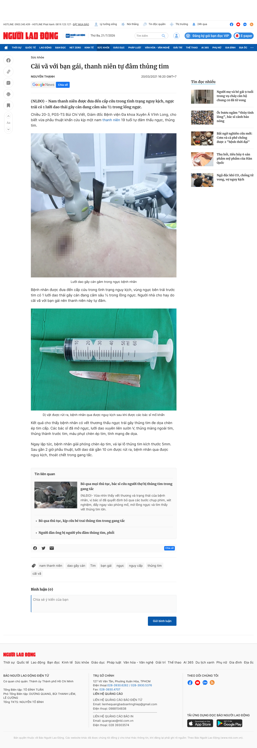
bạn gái (106, 566)
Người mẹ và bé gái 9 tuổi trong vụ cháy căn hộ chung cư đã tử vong (235, 96)
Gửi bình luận (162, 621)
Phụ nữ (217, 47)
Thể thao (192, 47)
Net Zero (75, 47)
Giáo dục (119, 47)
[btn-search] (163, 36)
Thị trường (179, 24)
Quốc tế (30, 47)
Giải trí (177, 47)
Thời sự (17, 47)
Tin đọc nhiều (203, 81)
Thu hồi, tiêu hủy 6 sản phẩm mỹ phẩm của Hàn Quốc (234, 158)
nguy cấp (135, 566)
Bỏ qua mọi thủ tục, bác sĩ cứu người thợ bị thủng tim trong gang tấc (126, 486)
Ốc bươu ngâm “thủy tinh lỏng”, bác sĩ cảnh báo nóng (235, 117)
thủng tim (155, 566)
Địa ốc (243, 47)
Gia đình (230, 47)
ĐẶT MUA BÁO (81, 24)
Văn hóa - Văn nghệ (157, 47)
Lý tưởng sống (105, 24)
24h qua (199, 24)
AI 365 (205, 47)
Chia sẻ (63, 84)
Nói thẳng (130, 24)
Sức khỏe (103, 47)
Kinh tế (89, 47)
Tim (93, 566)
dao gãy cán (76, 566)
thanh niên (111, 120)
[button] (8, 115)
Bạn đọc (60, 47)
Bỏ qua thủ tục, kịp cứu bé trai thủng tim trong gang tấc (82, 521)
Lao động (45, 47)
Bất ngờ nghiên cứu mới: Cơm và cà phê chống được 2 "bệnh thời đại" (234, 138)
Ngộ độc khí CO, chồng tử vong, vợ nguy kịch (235, 177)
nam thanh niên (50, 566)
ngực (120, 566)
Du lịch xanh (205, 662)
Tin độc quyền (154, 24)
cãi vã (37, 573)
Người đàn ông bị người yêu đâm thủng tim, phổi (76, 533)
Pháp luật (134, 47)
